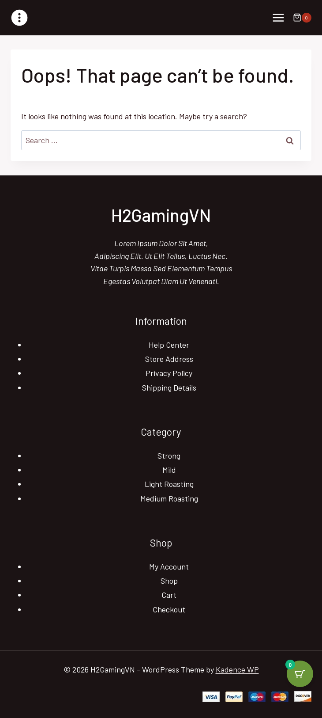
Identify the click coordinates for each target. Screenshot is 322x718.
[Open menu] (278, 17)
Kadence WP (237, 669)
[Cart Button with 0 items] (300, 674)
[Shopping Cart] (302, 18)
